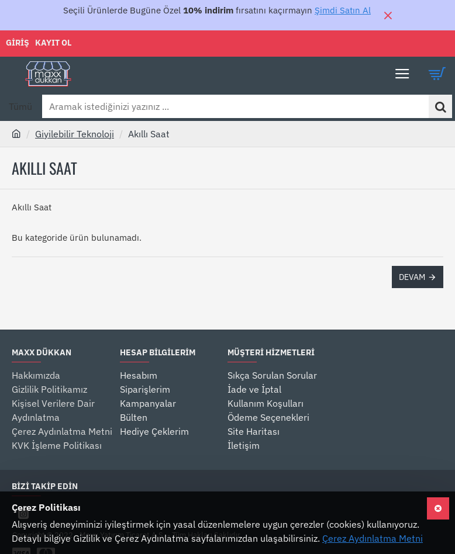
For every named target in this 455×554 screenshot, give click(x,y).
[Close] (388, 15)
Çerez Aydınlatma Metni (372, 538)
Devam (412, 277)
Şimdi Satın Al (343, 10)
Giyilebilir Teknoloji (74, 134)
